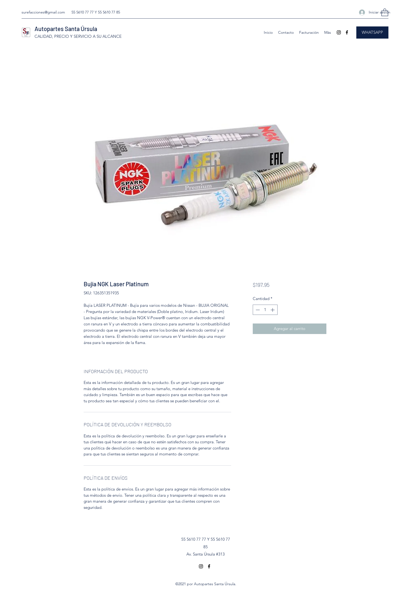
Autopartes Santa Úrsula (66, 28)
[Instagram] (338, 32)
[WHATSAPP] (372, 32)
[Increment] (273, 310)
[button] (384, 12)
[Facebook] (347, 32)
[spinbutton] (265, 310)
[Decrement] (257, 310)
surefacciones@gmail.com (43, 12)
